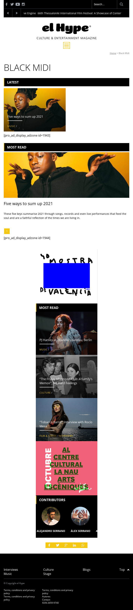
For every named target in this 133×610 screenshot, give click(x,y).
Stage (47, 574)
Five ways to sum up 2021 (25, 116)
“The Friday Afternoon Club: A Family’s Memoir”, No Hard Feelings (66, 381)
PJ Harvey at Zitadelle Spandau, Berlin (66, 340)
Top (124, 570)
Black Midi (124, 53)
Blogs (86, 570)
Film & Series (48, 435)
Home (113, 53)
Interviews (66, 435)
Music (11, 126)
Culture (45, 392)
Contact (46, 599)
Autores (46, 596)
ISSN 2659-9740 (50, 602)
